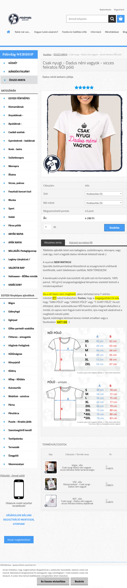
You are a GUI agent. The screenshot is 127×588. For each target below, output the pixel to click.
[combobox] (104, 193)
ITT (54, 298)
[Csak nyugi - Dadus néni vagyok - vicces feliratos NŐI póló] (84, 92)
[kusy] (47, 227)
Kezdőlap (47, 54)
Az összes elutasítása (53, 581)
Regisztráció (119, 9)
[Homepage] (8, 32)
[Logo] (22, 19)
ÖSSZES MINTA (60, 54)
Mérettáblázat (112, 32)
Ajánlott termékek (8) (80, 242)
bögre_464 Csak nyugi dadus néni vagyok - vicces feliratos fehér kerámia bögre (77, 467)
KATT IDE (62, 322)
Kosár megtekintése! (18, 540)
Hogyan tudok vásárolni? (46, 32)
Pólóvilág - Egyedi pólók (12, 475)
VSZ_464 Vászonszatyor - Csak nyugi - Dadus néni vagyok (77, 484)
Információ (96, 32)
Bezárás (79, 581)
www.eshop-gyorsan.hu (24, 565)
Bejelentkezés (105, 9)
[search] (112, 19)
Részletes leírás (53, 242)
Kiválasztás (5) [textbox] (94, 194)
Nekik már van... (22, 32)
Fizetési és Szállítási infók (74, 32)
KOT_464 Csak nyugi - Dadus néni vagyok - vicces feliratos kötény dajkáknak (77, 501)
